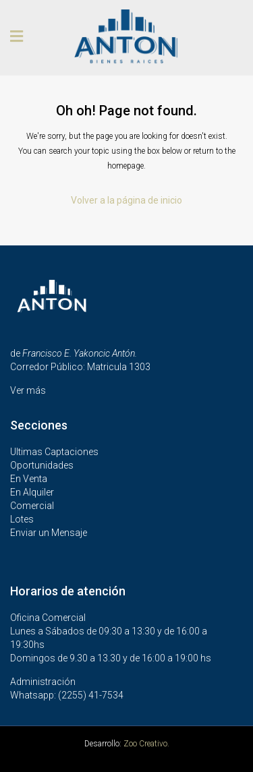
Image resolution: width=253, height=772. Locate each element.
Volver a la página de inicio (126, 200)
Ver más (28, 390)
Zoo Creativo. (146, 743)
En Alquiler (32, 492)
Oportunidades (42, 465)
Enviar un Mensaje (48, 532)
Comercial (32, 505)
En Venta (28, 478)
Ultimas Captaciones (54, 451)
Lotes (22, 519)
